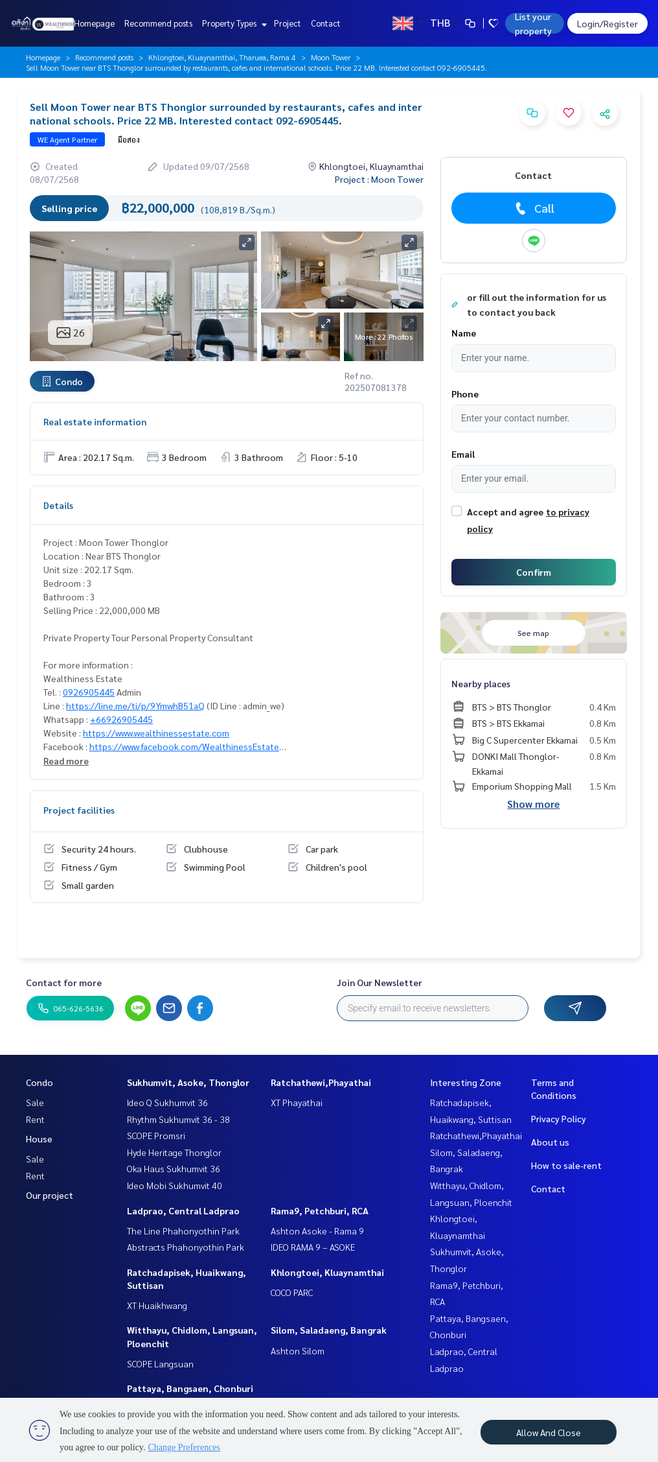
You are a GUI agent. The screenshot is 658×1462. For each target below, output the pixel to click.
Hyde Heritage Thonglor (174, 1152)
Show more (533, 803)
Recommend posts (158, 23)
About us (550, 1142)
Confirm (533, 572)
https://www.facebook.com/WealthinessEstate (184, 746)
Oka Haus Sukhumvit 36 (173, 1168)
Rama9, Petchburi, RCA (320, 1210)
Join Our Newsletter (379, 982)
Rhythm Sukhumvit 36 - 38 (178, 1119)
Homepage (94, 23)
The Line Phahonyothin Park (183, 1230)
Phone (465, 393)
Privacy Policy (558, 1118)
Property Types (233, 23)
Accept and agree (505, 511)
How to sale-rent (566, 1165)
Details (58, 505)
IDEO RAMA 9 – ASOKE (313, 1247)
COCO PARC (292, 1292)
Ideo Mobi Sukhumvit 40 (174, 1185)
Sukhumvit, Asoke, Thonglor (188, 1082)
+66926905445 (121, 719)
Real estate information (94, 421)
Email (463, 454)
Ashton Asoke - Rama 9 (317, 1230)
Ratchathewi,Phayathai (321, 1082)
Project (287, 23)
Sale (35, 1102)
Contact (326, 23)
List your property (533, 23)
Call (533, 208)
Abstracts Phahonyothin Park (185, 1247)
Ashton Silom (297, 1350)
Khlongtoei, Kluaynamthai (327, 1272)
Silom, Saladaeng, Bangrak (329, 1330)
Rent (35, 1119)
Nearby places (480, 683)
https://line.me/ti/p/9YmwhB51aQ (135, 705)
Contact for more (64, 982)
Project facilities (79, 810)
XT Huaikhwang (157, 1305)
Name (463, 332)
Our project (49, 1195)
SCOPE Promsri (156, 1135)
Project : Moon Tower (379, 179)
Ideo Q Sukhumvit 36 (167, 1102)
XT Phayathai (297, 1102)
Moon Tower (330, 57)
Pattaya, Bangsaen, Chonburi (190, 1388)
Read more (66, 760)
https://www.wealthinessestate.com (156, 732)
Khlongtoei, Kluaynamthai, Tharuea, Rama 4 (222, 57)
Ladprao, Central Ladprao (183, 1210)
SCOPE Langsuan (160, 1363)
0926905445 (89, 692)
